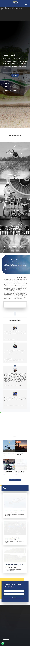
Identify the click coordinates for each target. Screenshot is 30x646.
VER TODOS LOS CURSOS (15, 479)
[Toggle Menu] (26, 4)
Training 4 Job (8, 512)
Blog (16, 512)
